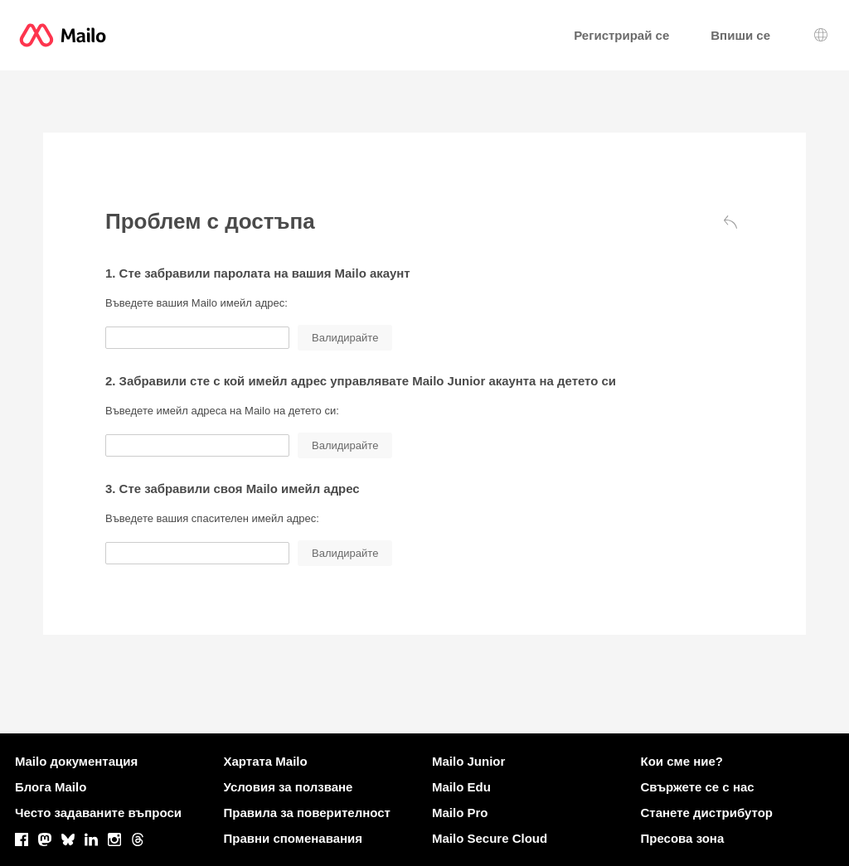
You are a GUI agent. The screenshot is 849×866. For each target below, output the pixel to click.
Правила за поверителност (307, 813)
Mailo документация (76, 761)
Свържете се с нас (697, 787)
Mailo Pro (460, 813)
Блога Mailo (50, 787)
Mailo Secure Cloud (489, 838)
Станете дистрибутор (707, 813)
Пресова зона (683, 838)
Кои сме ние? (682, 761)
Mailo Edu (461, 787)
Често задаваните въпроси (98, 813)
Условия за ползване (288, 787)
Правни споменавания (293, 838)
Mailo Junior (468, 761)
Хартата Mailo (266, 761)
